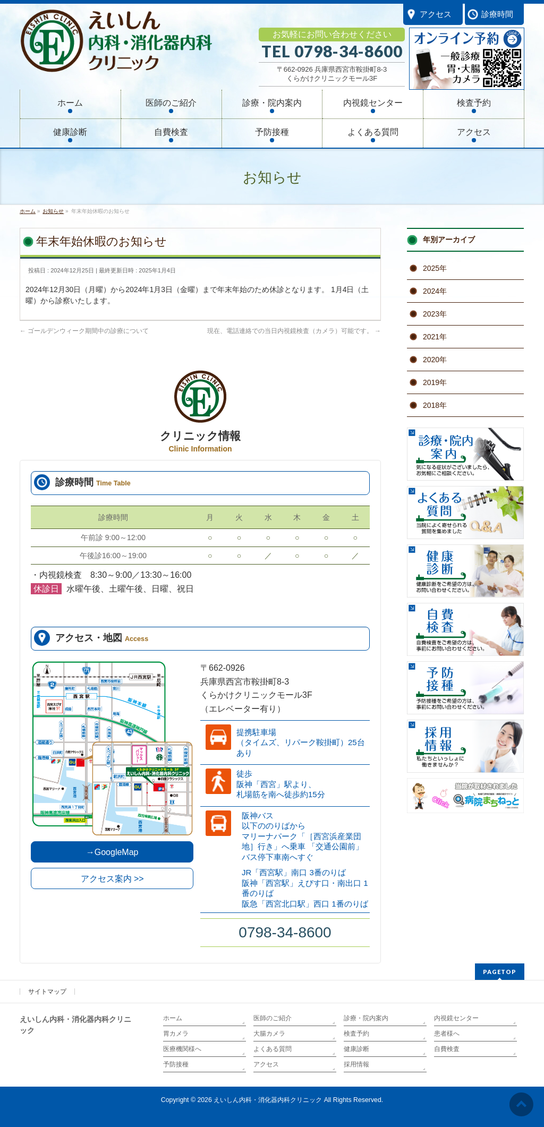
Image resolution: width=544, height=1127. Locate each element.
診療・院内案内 (366, 1018)
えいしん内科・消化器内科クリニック (268, 1100)
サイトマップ (47, 991)
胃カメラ (176, 1033)
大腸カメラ (269, 1033)
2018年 (435, 405)
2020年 (435, 359)
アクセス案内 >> (112, 878)
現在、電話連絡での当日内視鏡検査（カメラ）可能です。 (294, 331)
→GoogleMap (112, 852)
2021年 (435, 336)
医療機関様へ (182, 1049)
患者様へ (447, 1033)
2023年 (435, 314)
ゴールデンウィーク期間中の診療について (84, 331)
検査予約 (356, 1033)
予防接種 (176, 1064)
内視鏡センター (456, 1018)
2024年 (435, 291)
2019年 (435, 382)
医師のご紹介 (272, 1018)
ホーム (172, 1018)
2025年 (435, 268)
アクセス (266, 1064)
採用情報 (356, 1064)
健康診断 (356, 1049)
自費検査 (447, 1049)
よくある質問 (272, 1049)
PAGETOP (499, 971)
